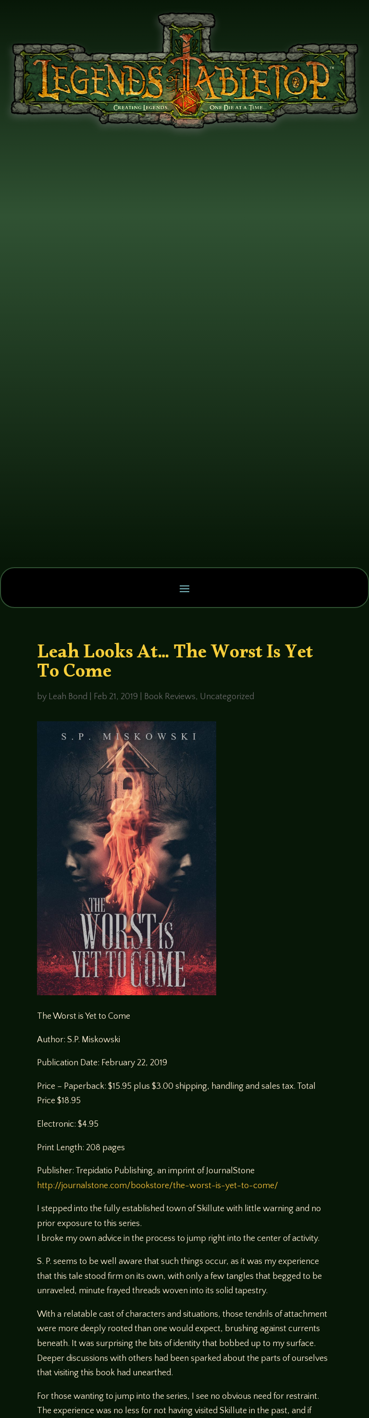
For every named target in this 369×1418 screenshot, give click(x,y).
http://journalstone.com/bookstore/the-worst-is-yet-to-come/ (157, 1186)
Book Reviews (170, 697)
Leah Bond (68, 697)
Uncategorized (227, 697)
